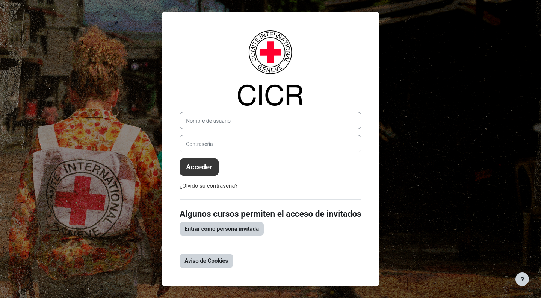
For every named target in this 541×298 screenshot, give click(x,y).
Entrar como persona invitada (221, 228)
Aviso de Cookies (206, 260)
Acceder (199, 167)
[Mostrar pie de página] (522, 279)
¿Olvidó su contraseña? (208, 185)
